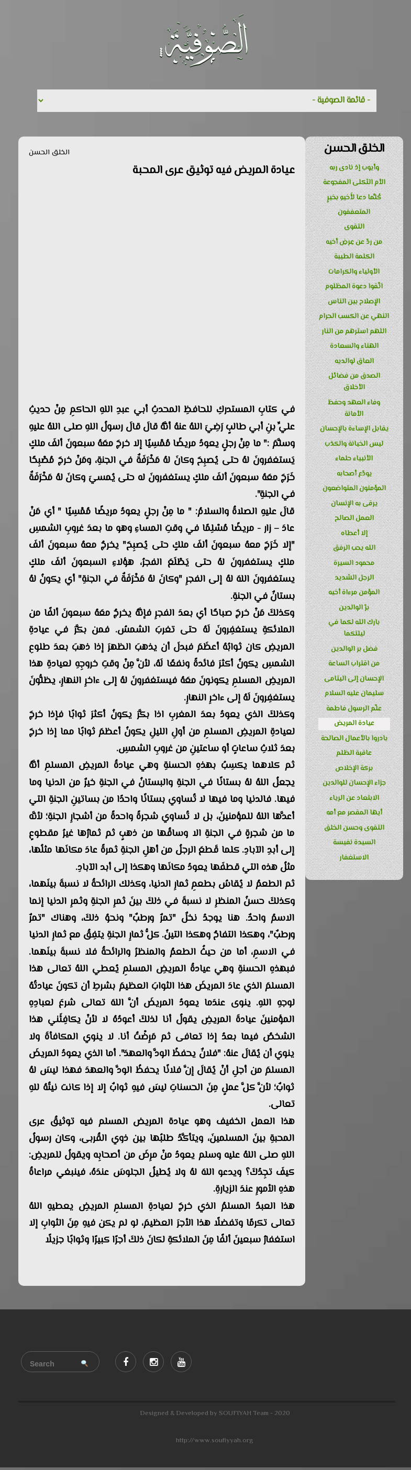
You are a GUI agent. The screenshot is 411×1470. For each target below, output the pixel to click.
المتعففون (354, 212)
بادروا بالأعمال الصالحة (354, 738)
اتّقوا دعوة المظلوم (354, 286)
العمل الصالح (354, 518)
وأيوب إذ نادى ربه (354, 168)
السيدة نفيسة (354, 843)
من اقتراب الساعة (354, 664)
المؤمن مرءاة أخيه (354, 592)
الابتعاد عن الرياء (354, 798)
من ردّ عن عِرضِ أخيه (354, 242)
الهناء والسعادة (354, 346)
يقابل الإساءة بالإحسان (354, 429)
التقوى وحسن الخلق (354, 828)
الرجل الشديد (354, 578)
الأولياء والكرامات (354, 272)
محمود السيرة (354, 563)
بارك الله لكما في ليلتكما (354, 628)
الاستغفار (354, 858)
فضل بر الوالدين (354, 649)
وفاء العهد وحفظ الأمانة (354, 409)
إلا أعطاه (354, 533)
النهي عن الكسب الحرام (354, 316)
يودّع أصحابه (354, 474)
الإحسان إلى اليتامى (354, 679)
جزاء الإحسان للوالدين (354, 783)
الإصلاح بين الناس (354, 302)
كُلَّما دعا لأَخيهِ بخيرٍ (354, 198)
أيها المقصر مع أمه (354, 813)
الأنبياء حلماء (354, 459)
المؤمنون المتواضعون (354, 488)
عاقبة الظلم (354, 753)
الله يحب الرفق (354, 548)
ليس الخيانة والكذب (354, 444)
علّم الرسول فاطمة (354, 709)
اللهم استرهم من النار (353, 331)
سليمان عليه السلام (354, 693)
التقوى (354, 227)
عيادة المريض (354, 723)
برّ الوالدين (354, 608)
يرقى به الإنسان (354, 504)
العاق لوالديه (354, 361)
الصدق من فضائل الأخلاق (354, 382)
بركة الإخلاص (354, 768)
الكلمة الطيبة (354, 257)
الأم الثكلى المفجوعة (354, 182)
